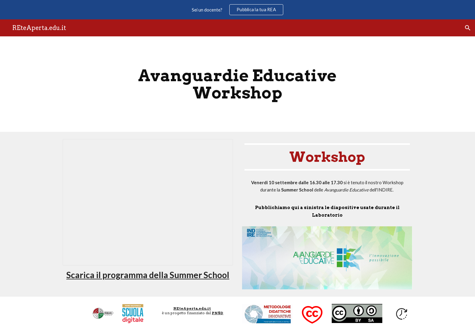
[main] (237, 84)
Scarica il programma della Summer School (147, 275)
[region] (237, 9)
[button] (467, 28)
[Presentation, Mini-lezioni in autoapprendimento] (148, 202)
